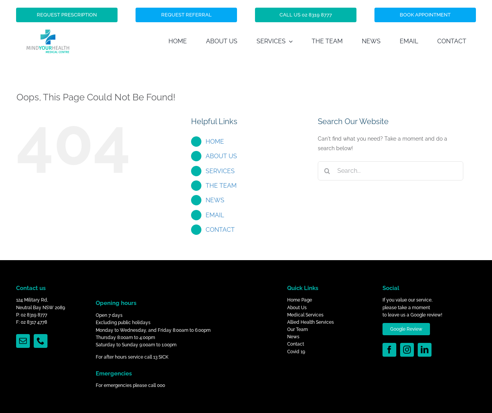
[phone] (40, 341)
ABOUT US (221, 156)
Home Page (299, 300)
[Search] (327, 170)
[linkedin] (425, 350)
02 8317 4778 (34, 322)
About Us (297, 307)
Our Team (297, 329)
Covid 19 (296, 351)
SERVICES (220, 171)
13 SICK (160, 357)
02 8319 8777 (34, 315)
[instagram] (407, 350)
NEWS (215, 200)
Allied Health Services (310, 322)
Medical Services (305, 315)
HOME (215, 141)
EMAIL (215, 215)
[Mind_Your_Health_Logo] (48, 17)
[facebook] (389, 350)
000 (161, 385)
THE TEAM (221, 185)
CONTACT (220, 229)
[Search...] (390, 170)
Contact (295, 344)
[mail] (23, 341)
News (293, 336)
